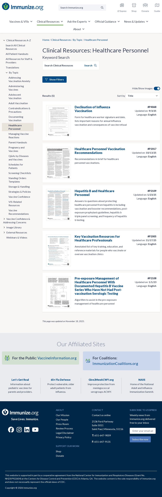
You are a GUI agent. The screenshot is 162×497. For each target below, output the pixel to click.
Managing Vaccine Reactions (19, 135)
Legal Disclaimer (65, 432)
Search (90, 65)
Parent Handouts (18, 142)
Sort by (121, 95)
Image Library (14, 227)
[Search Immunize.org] (78, 7)
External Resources (16, 232)
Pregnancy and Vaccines (17, 149)
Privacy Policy (63, 437)
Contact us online (101, 415)
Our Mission (62, 415)
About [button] (79, 29)
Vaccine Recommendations (19, 212)
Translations (12, 67)
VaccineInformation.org (44, 358)
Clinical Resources (61, 39)
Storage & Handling (19, 186)
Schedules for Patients (16, 166)
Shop (58, 451)
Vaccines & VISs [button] (21, 21)
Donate (60, 455)
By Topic (77, 39)
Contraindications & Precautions (19, 110)
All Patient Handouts (17, 53)
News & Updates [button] (136, 21)
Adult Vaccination (18, 103)
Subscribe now (140, 439)
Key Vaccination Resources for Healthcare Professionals (97, 238)
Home (45, 39)
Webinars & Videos (16, 237)
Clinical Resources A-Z (18, 40)
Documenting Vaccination (16, 118)
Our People (62, 419)
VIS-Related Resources (15, 203)
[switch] (157, 88)
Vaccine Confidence (19, 196)
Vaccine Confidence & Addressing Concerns (16, 220)
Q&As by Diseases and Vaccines (19, 157)
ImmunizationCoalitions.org (115, 361)
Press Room (62, 423)
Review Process (64, 428)
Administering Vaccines (16, 88)
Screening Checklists (20, 172)
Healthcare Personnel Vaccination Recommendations (100, 151)
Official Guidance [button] (107, 21)
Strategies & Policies (20, 191)
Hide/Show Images (142, 88)
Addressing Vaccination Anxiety (19, 79)
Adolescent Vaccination (15, 96)
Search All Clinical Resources (15, 47)
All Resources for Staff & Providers (19, 60)
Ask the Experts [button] (79, 21)
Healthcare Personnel (15, 127)
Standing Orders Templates (17, 180)
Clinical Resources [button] (50, 21)
